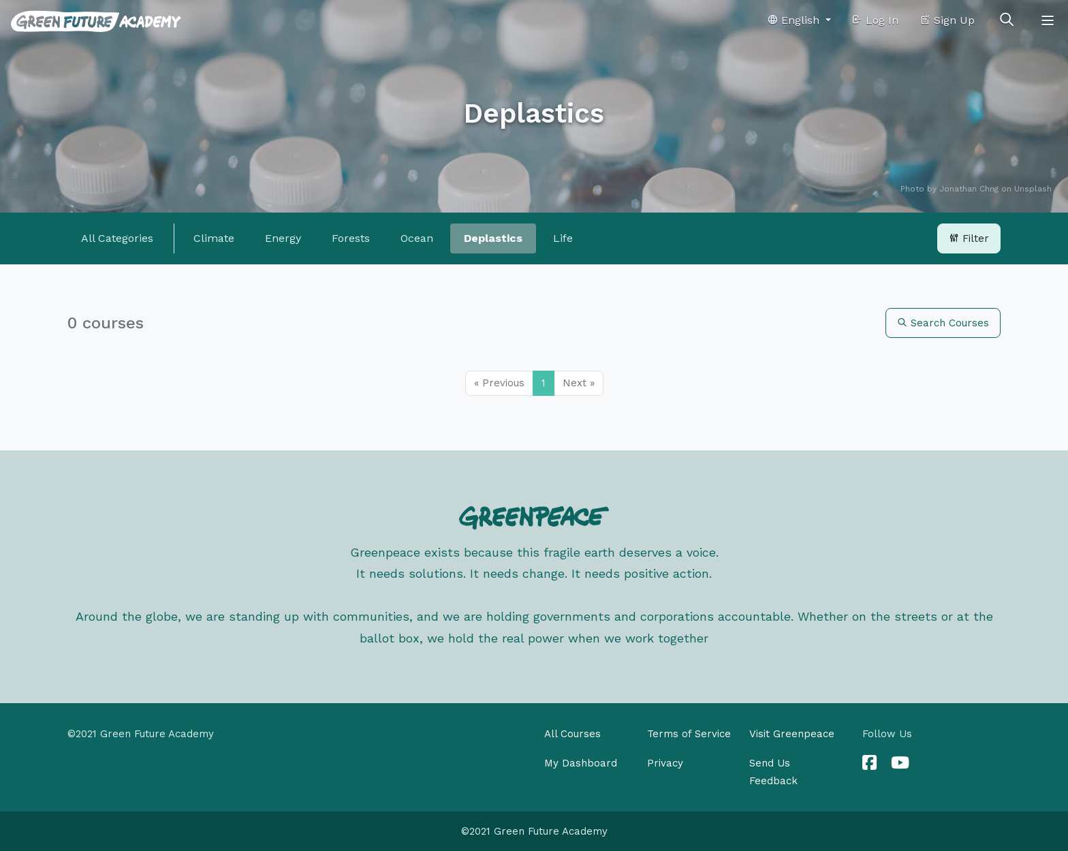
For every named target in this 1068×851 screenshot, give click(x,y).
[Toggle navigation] (1047, 20)
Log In (874, 20)
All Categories (117, 238)
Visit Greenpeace (791, 734)
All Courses (572, 734)
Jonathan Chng (969, 189)
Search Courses (943, 323)
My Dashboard (580, 763)
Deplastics (493, 238)
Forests (351, 238)
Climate (213, 238)
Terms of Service (689, 734)
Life (563, 238)
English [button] (795, 20)
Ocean (416, 238)
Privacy (665, 763)
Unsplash (1033, 189)
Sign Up (947, 20)
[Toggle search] (1006, 20)
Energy (283, 238)
